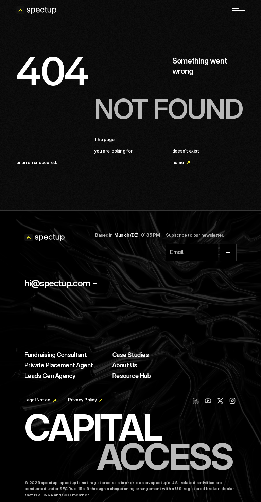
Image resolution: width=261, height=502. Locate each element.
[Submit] (228, 252)
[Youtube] (209, 391)
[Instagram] (233, 391)
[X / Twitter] (220, 391)
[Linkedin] (197, 391)
